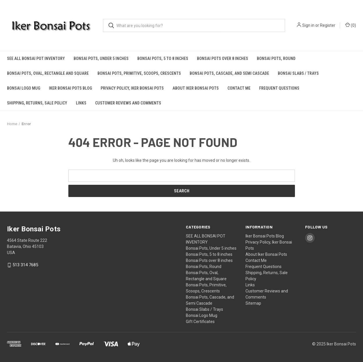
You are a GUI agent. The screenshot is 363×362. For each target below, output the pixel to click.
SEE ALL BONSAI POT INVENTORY (36, 58)
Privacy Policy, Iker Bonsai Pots (132, 88)
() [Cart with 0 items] (350, 25)
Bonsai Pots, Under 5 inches (101, 58)
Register (327, 25)
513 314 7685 (25, 265)
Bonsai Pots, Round (276, 58)
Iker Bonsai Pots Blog (70, 88)
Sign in (308, 25)
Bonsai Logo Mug (23, 88)
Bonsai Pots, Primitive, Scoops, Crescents (139, 73)
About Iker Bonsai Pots (195, 88)
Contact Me (238, 88)
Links (81, 103)
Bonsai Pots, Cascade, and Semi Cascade (229, 73)
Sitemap (253, 303)
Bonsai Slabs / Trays (298, 73)
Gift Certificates (200, 321)
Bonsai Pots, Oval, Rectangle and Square (48, 73)
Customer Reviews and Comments (128, 103)
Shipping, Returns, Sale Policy (37, 103)
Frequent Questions (279, 88)
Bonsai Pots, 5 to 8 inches (162, 58)
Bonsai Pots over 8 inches (222, 58)
